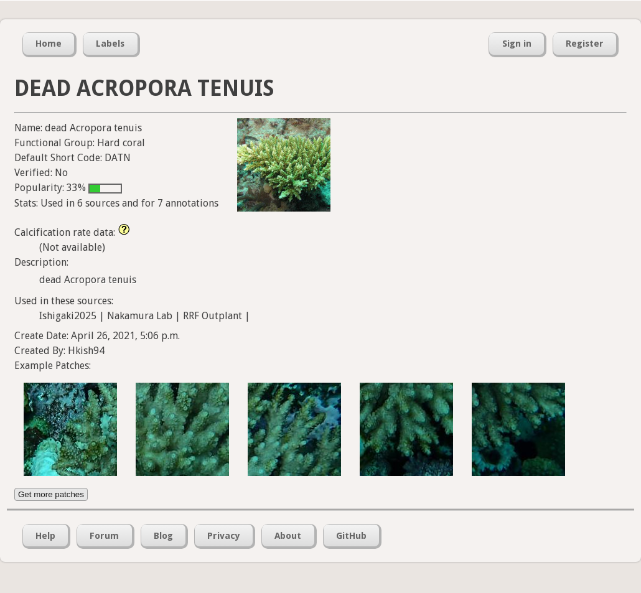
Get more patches (51, 494)
